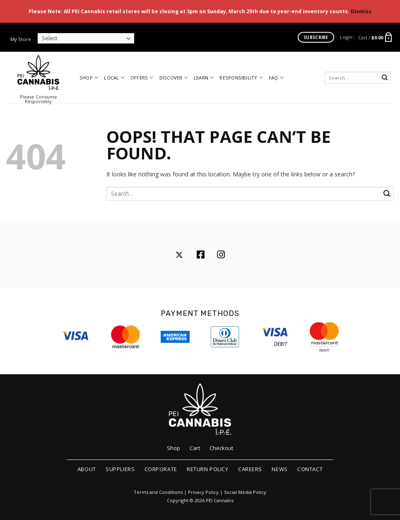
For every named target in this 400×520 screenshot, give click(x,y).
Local (114, 78)
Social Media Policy (245, 492)
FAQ (276, 78)
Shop (89, 78)
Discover (173, 78)
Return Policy (207, 469)
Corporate (161, 469)
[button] (346, 37)
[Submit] (385, 78)
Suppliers (120, 469)
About (86, 469)
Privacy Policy (203, 492)
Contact (310, 469)
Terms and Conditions (158, 492)
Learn (204, 78)
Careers (250, 469)
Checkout (221, 448)
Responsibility (241, 78)
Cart (195, 448)
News (279, 469)
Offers (142, 78)
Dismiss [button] (361, 11)
